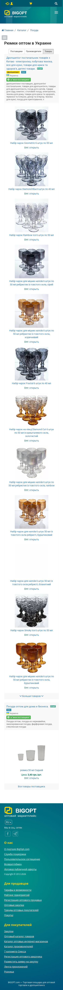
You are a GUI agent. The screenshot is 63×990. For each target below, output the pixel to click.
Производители (33, 51)
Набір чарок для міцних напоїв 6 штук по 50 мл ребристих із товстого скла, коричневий (31, 334)
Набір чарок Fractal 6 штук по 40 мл (31, 383)
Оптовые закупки (14, 905)
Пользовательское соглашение (22, 859)
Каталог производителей (18, 946)
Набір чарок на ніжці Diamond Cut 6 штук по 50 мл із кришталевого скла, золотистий (31, 432)
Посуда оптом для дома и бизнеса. (27, 706)
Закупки (8, 931)
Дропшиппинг (13, 72)
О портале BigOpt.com (16, 849)
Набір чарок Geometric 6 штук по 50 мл (31, 143)
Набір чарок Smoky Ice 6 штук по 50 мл (31, 630)
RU (8, 822)
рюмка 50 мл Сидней (31, 770)
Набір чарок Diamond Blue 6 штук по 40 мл (31, 189)
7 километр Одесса (15, 951)
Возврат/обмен (13, 864)
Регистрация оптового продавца (23, 900)
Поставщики (16, 51)
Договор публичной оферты (20, 869)
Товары (48, 51)
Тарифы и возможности (17, 890)
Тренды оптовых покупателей (21, 910)
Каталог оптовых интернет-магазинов (26, 941)
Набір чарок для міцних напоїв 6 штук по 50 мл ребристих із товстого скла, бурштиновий (31, 679)
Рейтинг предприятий (17, 895)
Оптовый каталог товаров (19, 936)
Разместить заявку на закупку (21, 961)
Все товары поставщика (31, 786)
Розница (9, 971)
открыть (34, 147)
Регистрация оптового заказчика (23, 956)
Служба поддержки (15, 854)
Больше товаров (31, 696)
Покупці (8, 915)
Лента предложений (16, 966)
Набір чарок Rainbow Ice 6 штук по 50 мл (31, 235)
